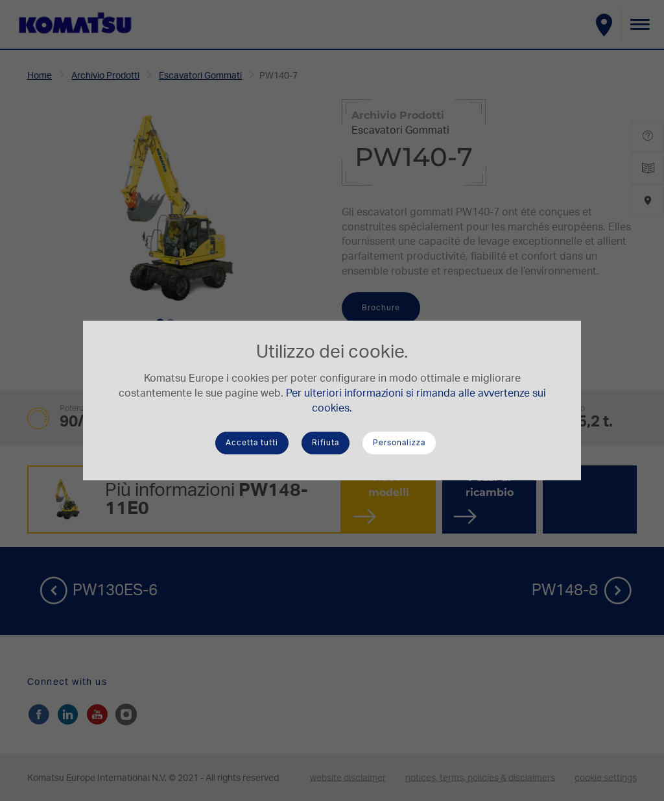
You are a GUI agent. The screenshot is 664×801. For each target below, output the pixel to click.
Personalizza (399, 443)
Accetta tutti (252, 443)
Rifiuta (325, 443)
